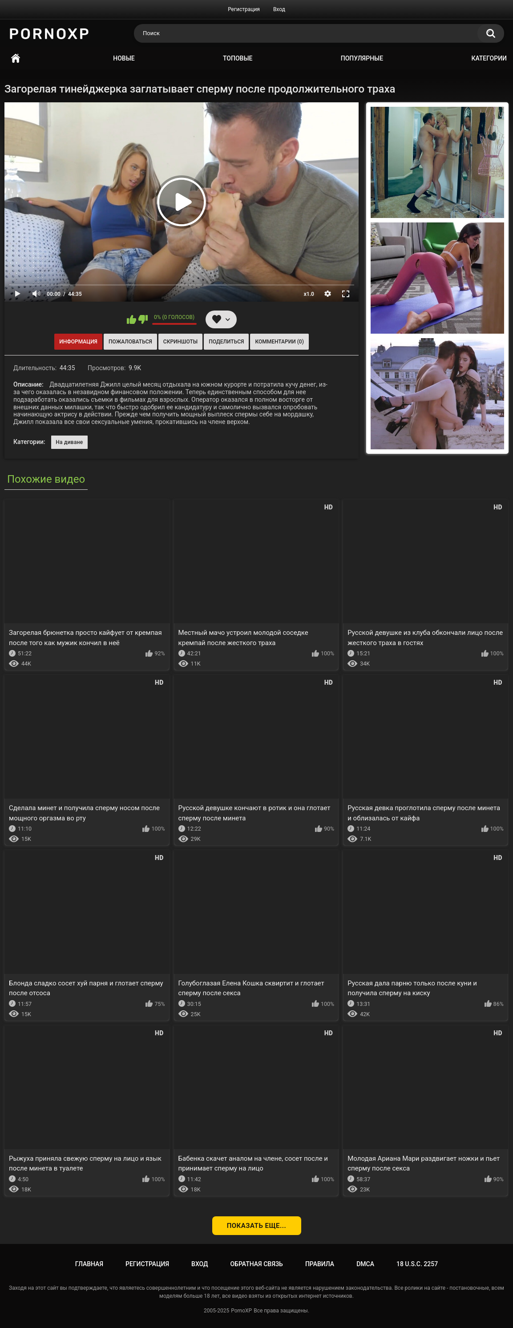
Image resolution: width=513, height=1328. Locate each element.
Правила (319, 1263)
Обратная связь (256, 1263)
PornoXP (241, 1311)
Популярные (362, 58)
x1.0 (309, 294)
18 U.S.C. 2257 (417, 1263)
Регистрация (244, 9)
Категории (489, 58)
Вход (279, 9)
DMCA (365, 1263)
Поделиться (226, 342)
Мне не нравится (143, 319)
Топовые (237, 58)
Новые (123, 58)
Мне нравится (131, 319)
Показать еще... (257, 1226)
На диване (69, 442)
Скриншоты (180, 342)
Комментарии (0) (279, 342)
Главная (15, 58)
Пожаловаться (130, 342)
